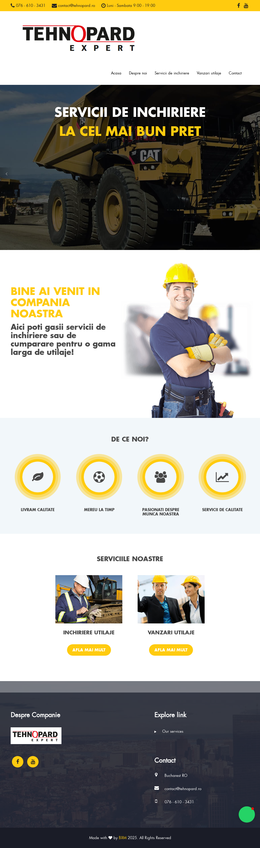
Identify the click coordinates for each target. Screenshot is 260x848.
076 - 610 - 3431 (28, 5)
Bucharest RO (176, 775)
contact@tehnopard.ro (73, 5)
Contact (235, 73)
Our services (168, 731)
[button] (6, 173)
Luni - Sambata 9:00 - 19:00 (128, 5)
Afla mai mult (89, 650)
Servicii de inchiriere (172, 73)
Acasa (116, 73)
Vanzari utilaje (209, 73)
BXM (122, 837)
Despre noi (138, 73)
